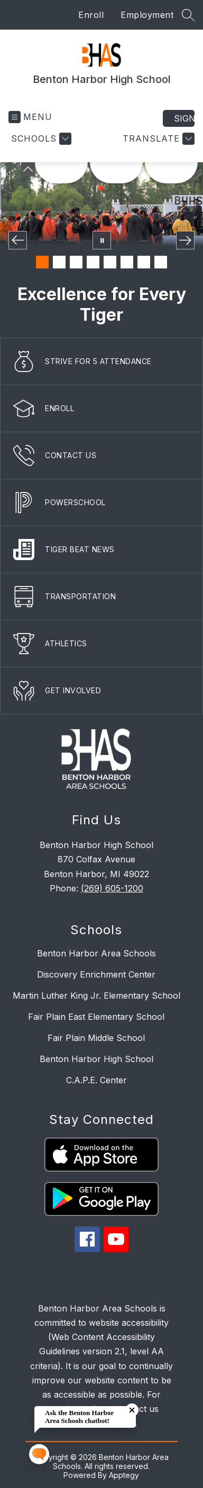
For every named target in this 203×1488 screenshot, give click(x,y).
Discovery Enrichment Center (96, 974)
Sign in (184, 118)
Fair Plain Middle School (96, 1038)
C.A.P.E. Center (96, 1080)
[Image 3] (76, 262)
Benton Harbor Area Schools (96, 953)
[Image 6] (127, 262)
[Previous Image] (17, 240)
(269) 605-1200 (112, 888)
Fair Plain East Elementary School (96, 1016)
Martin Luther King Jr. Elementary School (96, 995)
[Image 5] (110, 262)
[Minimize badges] (28, 169)
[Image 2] (59, 262)
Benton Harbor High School (96, 1059)
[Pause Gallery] (102, 240)
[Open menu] (30, 117)
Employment (147, 15)
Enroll (91, 15)
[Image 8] (160, 262)
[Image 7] (143, 262)
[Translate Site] (157, 138)
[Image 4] (93, 262)
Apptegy (124, 1475)
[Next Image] (185, 240)
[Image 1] (42, 262)
